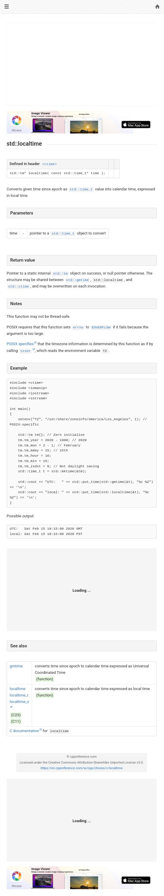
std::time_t (81, 189)
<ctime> (49, 164)
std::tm (60, 274)
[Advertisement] (82, 64)
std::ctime (18, 287)
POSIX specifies (20, 344)
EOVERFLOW (101, 327)
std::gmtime (77, 280)
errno (78, 327)
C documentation (24, 731)
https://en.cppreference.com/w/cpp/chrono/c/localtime (82, 768)
